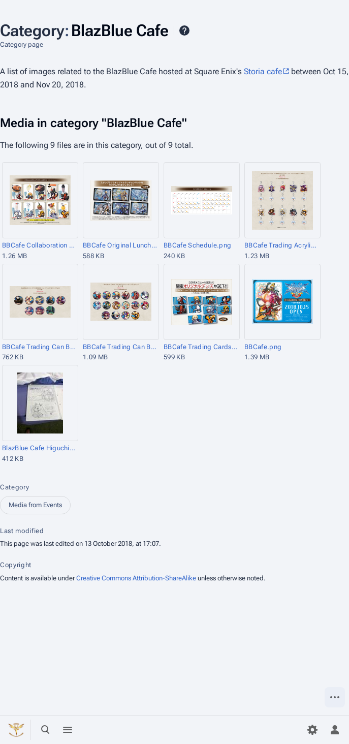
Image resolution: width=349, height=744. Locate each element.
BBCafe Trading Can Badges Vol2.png (39, 347)
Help (184, 30)
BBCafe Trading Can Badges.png (120, 347)
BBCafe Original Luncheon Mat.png (120, 245)
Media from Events (35, 505)
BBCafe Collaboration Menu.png (39, 245)
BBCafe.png (262, 347)
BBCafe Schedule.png (197, 245)
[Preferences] (312, 730)
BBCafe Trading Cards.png (201, 347)
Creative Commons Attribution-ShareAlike (136, 578)
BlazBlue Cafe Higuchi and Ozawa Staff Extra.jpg (39, 448)
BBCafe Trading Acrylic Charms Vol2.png (281, 245)
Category (14, 487)
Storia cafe (263, 71)
